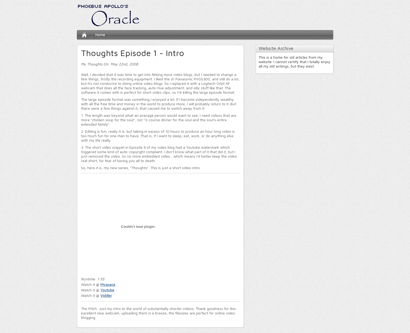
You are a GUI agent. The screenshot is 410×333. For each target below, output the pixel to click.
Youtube (107, 290)
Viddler (106, 295)
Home (100, 34)
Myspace (107, 284)
